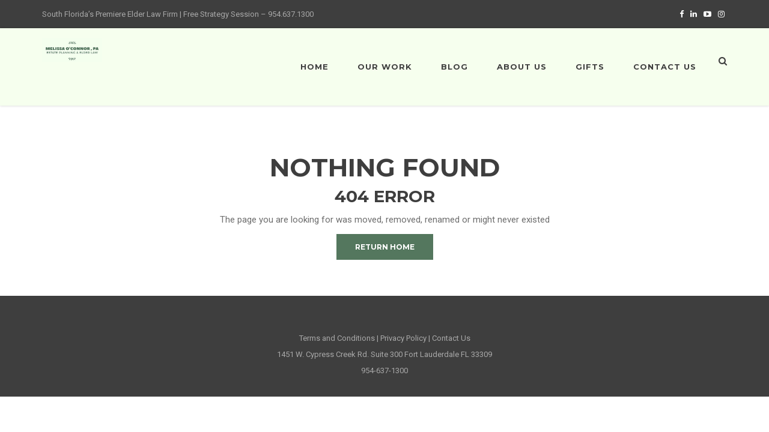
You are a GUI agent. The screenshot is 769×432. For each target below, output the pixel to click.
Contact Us (664, 66)
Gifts (590, 66)
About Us (522, 66)
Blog (454, 66)
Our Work (384, 66)
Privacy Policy (403, 338)
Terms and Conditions (337, 338)
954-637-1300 (384, 370)
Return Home (385, 246)
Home (314, 66)
